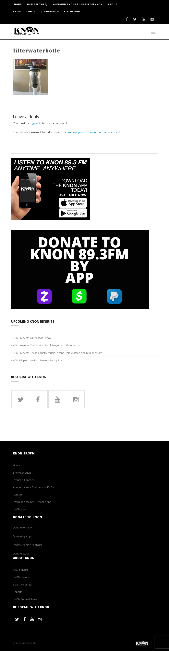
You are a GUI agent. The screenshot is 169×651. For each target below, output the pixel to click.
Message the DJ (37, 4)
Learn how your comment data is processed (92, 132)
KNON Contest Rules (25, 599)
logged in (36, 123)
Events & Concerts (24, 480)
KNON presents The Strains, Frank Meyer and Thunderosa (45, 345)
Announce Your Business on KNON (78, 4)
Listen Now (72, 11)
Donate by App (22, 536)
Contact (32, 11)
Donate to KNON (22, 527)
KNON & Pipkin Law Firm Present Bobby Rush (37, 360)
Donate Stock (21, 553)
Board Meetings (22, 584)
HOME (18, 4)
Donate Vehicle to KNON (27, 545)
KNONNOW (51, 11)
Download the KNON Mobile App (32, 502)
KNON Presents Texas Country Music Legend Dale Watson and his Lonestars (56, 353)
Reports (17, 592)
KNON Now (19, 509)
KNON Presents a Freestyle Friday (31, 338)
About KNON (20, 570)
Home (16, 465)
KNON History (21, 577)
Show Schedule (22, 472)
